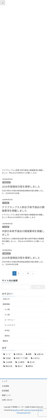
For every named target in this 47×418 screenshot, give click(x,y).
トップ (4, 381)
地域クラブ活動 (22, 358)
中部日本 (19, 354)
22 (28, 274)
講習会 (5, 341)
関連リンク (6, 395)
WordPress (16, 410)
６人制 (6, 227)
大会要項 (21, 362)
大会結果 (9, 362)
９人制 (6, 203)
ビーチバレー (10, 320)
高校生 (7, 335)
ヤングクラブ (10, 325)
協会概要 (5, 390)
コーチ (8, 354)
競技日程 (9, 366)
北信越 (8, 358)
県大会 (32, 362)
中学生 (7, 330)
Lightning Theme (30, 410)
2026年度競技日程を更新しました (21, 186)
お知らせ (6, 182)
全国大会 (40, 354)
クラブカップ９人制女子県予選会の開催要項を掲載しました (23, 208)
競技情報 (6, 304)
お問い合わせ (7, 400)
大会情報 (5, 386)
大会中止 (36, 358)
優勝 (29, 354)
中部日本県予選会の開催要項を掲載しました (23, 232)
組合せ (20, 366)
